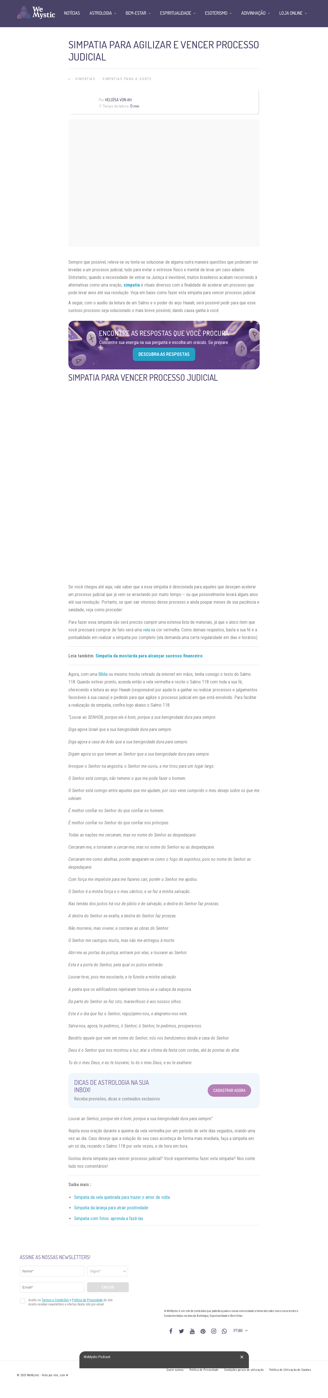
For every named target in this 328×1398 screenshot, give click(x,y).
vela (146, 630)
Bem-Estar (136, 13)
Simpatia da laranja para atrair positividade (111, 1207)
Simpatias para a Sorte (127, 79)
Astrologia (101, 13)
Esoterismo (216, 13)
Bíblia (103, 674)
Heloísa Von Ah (118, 99)
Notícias (72, 13)
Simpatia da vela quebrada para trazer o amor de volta (122, 1197)
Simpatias (85, 79)
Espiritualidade (175, 13)
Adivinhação (253, 13)
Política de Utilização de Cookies (290, 1370)
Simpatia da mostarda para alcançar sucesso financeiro (149, 656)
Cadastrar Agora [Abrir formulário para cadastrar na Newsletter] (229, 1090)
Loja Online (291, 13)
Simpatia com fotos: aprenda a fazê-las (108, 1218)
